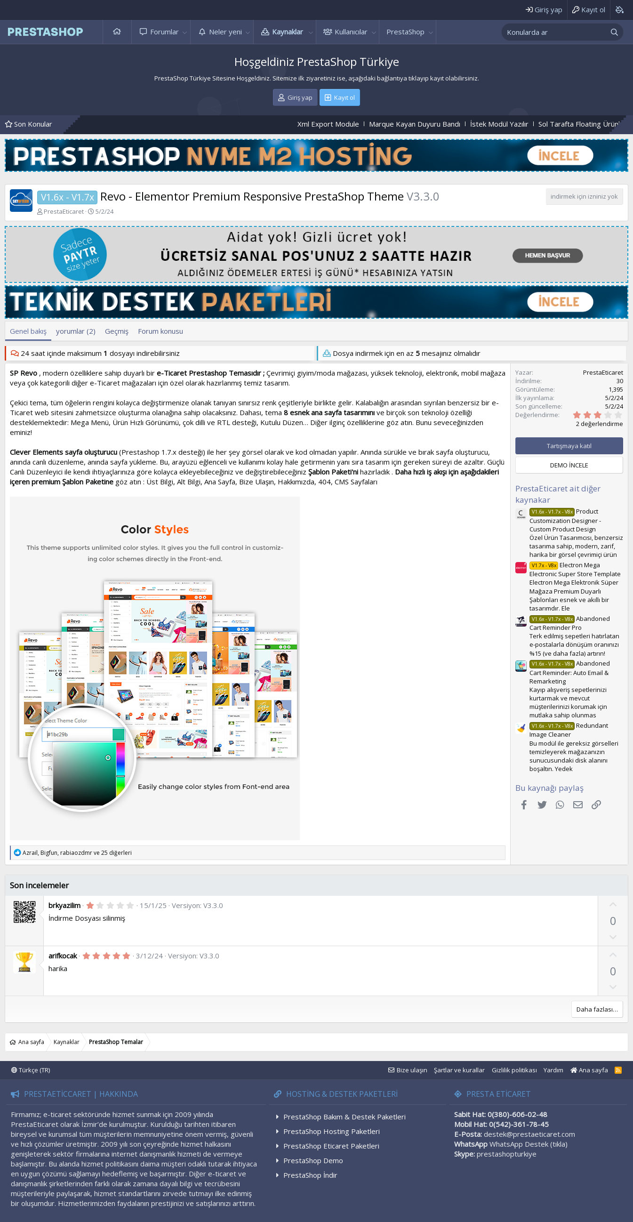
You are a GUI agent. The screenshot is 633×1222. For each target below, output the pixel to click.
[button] (185, 32)
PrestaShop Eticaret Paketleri (331, 1145)
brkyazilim (64, 905)
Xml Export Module (352, 124)
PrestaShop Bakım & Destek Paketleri (344, 1116)
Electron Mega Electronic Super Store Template (575, 569)
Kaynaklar (287, 31)
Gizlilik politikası (514, 1070)
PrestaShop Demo (313, 1160)
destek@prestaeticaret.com (529, 1134)
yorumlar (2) (76, 331)
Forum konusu (160, 331)
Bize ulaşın (412, 1070)
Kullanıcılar (351, 31)
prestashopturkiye (507, 1153)
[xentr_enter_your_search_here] (554, 32)
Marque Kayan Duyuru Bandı (438, 124)
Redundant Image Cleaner (568, 730)
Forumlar (164, 31)
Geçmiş (116, 331)
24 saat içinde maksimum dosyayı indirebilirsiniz (100, 353)
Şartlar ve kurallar (459, 1070)
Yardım (553, 1070)
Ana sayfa (117, 32)
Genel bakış (28, 331)
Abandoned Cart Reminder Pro (569, 623)
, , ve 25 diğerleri (77, 853)
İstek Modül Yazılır (523, 124)
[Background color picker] (619, 9)
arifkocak (62, 955)
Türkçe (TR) (30, 1070)
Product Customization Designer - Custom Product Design (565, 520)
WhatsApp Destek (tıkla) (528, 1144)
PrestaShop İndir (310, 1175)
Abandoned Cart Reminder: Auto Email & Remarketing (569, 672)
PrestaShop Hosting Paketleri (331, 1131)
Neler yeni (225, 31)
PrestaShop (405, 31)
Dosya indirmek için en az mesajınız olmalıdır (407, 353)
